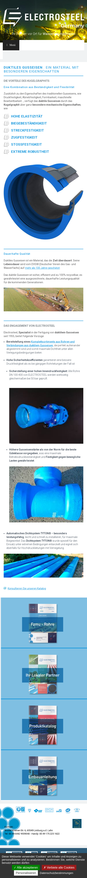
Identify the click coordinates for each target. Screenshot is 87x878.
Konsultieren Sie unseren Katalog (27, 588)
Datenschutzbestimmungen (56, 872)
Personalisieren (26, 872)
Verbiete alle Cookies (59, 867)
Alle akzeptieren (26, 867)
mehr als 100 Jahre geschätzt (42, 267)
